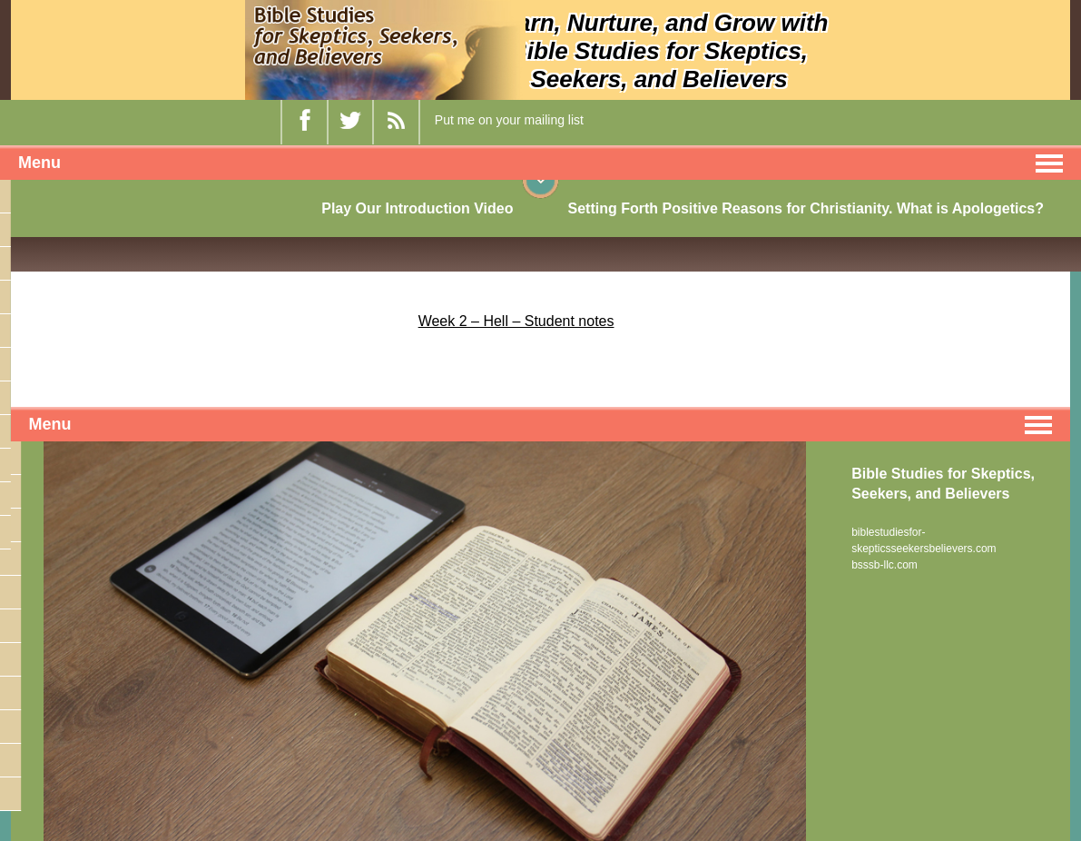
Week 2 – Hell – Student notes (516, 321)
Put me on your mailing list (509, 120)
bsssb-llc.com (884, 565)
